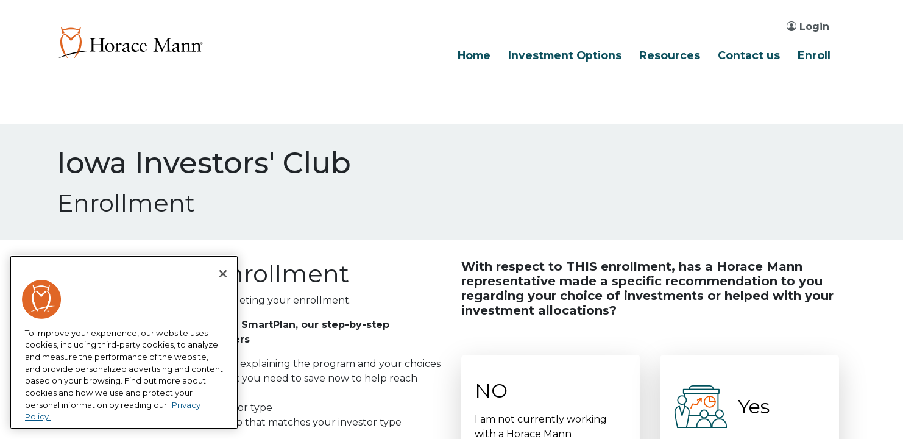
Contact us (749, 55)
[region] (124, 342)
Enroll (814, 55)
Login (808, 26)
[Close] (223, 273)
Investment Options (564, 55)
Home (474, 55)
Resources (669, 55)
